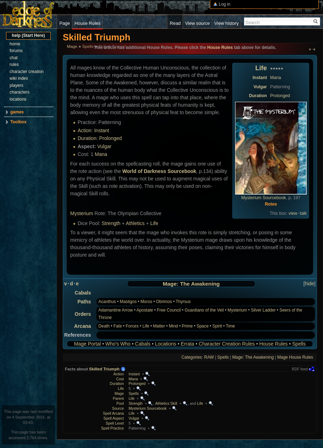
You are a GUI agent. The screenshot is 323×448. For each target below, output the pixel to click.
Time (230, 326)
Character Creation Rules (227, 344)
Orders (83, 314)
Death (104, 326)
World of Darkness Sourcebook (159, 171)
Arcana (82, 326)
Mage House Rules (295, 357)
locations (18, 99)
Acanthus (107, 301)
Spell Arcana (113, 413)
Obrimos (164, 301)
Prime (187, 326)
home (15, 43)
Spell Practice (112, 428)
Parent (118, 398)
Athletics (135, 223)
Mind (173, 326)
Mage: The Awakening (191, 284)
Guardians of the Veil (204, 310)
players (16, 85)
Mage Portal (87, 344)
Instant (259, 77)
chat (14, 57)
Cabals (83, 293)
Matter (159, 326)
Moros (146, 301)
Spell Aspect (113, 418)
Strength (111, 223)
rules (14, 64)
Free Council (168, 310)
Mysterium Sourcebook (263, 197)
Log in (224, 4)
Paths (84, 301)
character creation (27, 71)
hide (309, 283)
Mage (119, 393)
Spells (299, 344)
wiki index (19, 78)
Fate (117, 326)
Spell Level (115, 423)
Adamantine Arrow (115, 310)
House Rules (273, 344)
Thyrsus (183, 301)
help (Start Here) (28, 35)
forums (16, 50)
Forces (132, 326)
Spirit (217, 326)
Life (261, 68)
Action (84, 130)
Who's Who (117, 344)
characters (19, 92)
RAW (209, 357)
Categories (192, 357)
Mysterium (81, 213)
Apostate (145, 310)
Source (118, 408)
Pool (120, 403)
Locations (165, 344)
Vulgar (260, 86)
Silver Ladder (263, 310)
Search (252, 22)
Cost (120, 379)
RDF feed (300, 369)
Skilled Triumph (104, 369)
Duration (258, 95)
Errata (187, 344)
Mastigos (128, 301)
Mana (275, 77)
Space (203, 326)
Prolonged (280, 95)
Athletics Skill (166, 403)
